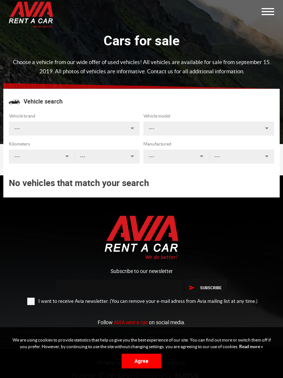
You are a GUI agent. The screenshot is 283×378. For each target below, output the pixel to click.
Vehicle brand (22, 115)
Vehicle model (156, 115)
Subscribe (205, 287)
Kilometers (19, 143)
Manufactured (157, 143)
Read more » (250, 346)
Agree (141, 360)
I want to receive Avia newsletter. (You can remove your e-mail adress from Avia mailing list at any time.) (142, 301)
